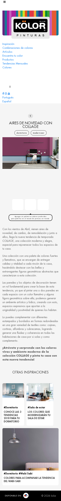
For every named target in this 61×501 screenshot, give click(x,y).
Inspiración (8, 44)
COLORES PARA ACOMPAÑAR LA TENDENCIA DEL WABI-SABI (29, 480)
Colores (7, 67)
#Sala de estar (36, 407)
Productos (8, 59)
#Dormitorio (11, 407)
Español (6, 101)
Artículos (7, 52)
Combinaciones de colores (17, 48)
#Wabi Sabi (25, 473)
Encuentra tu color (12, 55)
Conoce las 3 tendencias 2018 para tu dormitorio (12, 417)
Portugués (8, 97)
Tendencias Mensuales (15, 63)
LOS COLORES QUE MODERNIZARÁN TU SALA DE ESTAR (39, 415)
